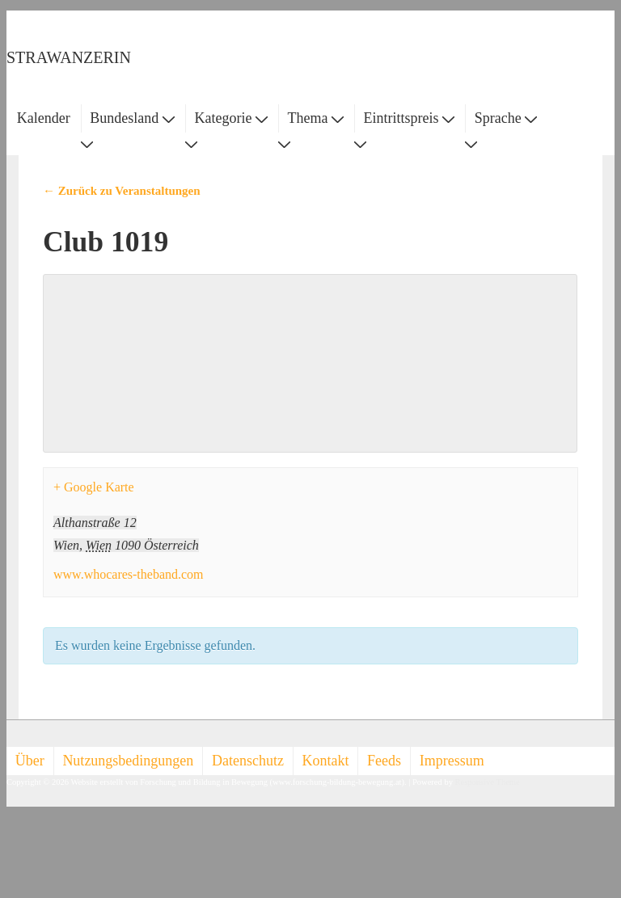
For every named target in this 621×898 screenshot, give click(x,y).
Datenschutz (248, 761)
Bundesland (132, 118)
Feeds (384, 761)
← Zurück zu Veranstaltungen (122, 190)
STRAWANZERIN (68, 57)
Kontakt (325, 761)
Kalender (43, 118)
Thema (316, 118)
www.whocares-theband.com (128, 574)
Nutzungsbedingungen (127, 761)
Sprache (506, 118)
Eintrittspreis (409, 118)
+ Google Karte (93, 487)
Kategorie (230, 118)
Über (29, 761)
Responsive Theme (487, 782)
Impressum (452, 761)
